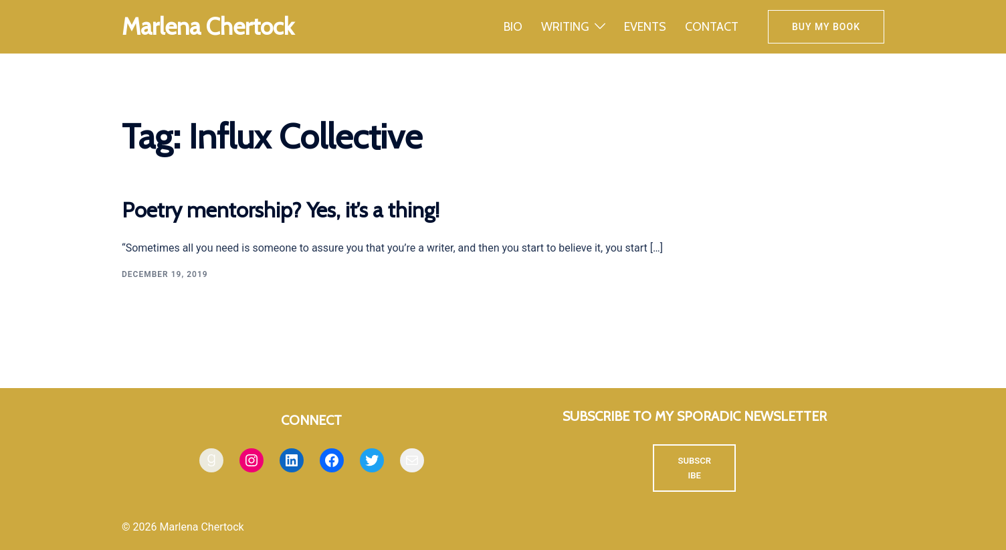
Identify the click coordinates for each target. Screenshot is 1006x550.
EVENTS (645, 26)
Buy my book (826, 26)
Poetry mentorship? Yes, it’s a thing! (280, 210)
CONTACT (711, 26)
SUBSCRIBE (694, 468)
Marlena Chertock (208, 26)
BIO (513, 26)
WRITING (565, 26)
